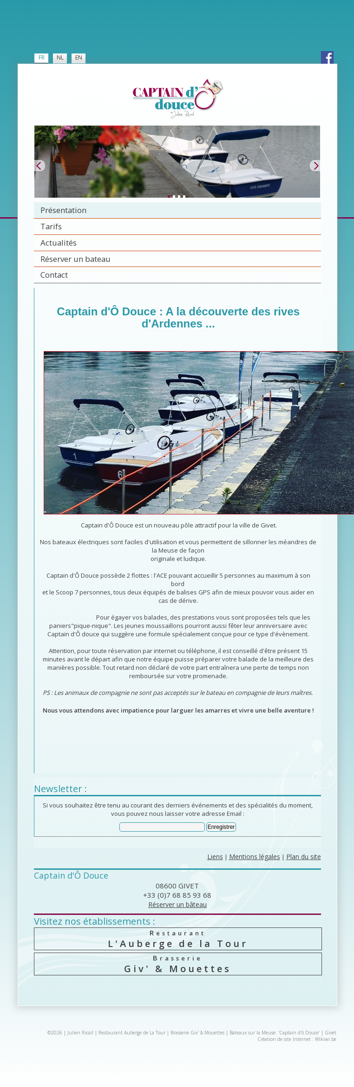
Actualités (58, 242)
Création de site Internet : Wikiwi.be (296, 1039)
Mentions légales (254, 856)
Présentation (63, 210)
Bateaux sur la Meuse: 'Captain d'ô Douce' (274, 1032)
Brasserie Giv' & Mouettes (197, 1032)
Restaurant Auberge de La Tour (131, 1032)
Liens (215, 856)
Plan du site (303, 856)
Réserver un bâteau (177, 904)
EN (78, 57)
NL (60, 57)
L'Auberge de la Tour (177, 939)
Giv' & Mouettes (177, 964)
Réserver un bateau (75, 258)
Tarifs (51, 226)
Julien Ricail (80, 1032)
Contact (54, 274)
